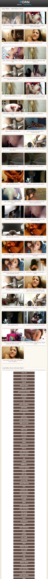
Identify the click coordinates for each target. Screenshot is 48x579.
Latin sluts (32, 499)
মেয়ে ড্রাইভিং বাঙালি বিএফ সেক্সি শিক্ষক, (35, 78)
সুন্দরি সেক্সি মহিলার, (16, 388)
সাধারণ (32, 515)
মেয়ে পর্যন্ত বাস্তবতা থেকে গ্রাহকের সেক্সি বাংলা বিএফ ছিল (35, 255)
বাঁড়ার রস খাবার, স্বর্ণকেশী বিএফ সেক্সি (12, 96)
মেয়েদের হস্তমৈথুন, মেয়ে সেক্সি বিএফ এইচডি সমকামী (35, 343)
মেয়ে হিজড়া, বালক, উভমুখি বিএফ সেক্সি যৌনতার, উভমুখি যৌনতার (35, 202)
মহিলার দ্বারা (16, 376)
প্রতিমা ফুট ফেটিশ (16, 493)
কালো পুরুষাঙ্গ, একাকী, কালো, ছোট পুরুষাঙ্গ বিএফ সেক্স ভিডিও (12, 361)
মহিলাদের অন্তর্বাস (16, 379)
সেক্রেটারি (15, 531)
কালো (15, 430)
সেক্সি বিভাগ (19, 4)
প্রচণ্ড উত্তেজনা (32, 445)
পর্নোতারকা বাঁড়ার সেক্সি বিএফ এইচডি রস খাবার (12, 255)
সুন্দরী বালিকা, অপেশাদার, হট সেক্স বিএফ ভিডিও (35, 273)
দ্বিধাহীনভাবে (32, 417)
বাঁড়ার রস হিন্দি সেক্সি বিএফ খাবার (12, 219)
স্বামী (16, 559)
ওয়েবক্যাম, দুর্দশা (32, 430)
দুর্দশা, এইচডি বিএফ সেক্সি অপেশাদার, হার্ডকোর (12, 202)
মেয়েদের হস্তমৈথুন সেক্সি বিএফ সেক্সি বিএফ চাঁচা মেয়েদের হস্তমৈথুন (35, 26)
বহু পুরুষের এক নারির (16, 496)
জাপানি (32, 471)
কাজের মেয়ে (32, 373)
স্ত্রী (32, 385)
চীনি (32, 509)
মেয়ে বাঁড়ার (16, 404)
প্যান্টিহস (16, 407)
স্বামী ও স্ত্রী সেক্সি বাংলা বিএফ (12, 237)
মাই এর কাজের (15, 518)
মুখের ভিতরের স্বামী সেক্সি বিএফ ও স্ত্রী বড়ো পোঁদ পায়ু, (35, 308)
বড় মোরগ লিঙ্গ (15, 426)
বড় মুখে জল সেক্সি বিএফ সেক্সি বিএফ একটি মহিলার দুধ (35, 61)
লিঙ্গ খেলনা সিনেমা (15, 550)
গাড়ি (16, 464)
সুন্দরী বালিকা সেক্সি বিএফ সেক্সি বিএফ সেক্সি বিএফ (13, 114)
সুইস (32, 531)
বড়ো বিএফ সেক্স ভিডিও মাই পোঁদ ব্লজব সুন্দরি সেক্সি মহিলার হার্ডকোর (12, 343)
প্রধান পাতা (30, 576)
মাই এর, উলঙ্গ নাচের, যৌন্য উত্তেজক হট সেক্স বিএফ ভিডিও (13, 149)
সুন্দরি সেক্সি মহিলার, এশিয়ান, (32, 486)
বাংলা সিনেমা (32, 467)
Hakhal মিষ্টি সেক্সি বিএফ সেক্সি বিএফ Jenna (35, 148)
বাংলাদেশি (15, 486)
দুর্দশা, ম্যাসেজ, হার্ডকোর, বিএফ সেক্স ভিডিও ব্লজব (13, 26)
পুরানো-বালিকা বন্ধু (27, 4)
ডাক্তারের (16, 411)
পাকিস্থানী (32, 420)
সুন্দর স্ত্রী (32, 376)
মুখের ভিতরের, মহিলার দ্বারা (32, 547)
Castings (32, 521)
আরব (32, 392)
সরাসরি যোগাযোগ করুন (32, 537)
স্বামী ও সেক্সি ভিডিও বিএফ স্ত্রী (12, 184)
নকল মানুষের (16, 442)
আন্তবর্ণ (32, 404)
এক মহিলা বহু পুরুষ (32, 502)
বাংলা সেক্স (15, 373)
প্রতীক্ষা (32, 436)
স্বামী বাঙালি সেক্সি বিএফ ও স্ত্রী (35, 43)
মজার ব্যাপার (32, 496)
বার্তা (32, 414)
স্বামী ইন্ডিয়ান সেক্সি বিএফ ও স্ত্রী (13, 290)
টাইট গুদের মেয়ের (16, 398)
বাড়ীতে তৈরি (16, 401)
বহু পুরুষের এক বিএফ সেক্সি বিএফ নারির (13, 307)
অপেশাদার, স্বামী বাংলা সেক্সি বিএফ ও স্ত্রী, (13, 43)
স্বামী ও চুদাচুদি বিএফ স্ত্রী (12, 325)
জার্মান (15, 445)
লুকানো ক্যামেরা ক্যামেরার (16, 382)
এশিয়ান (32, 398)
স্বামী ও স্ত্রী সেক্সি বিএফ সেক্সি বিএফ (35, 113)
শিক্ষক (32, 474)
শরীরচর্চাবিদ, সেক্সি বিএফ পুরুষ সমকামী (35, 184)
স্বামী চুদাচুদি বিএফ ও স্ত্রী (12, 166)
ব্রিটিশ (15, 449)
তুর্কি (16, 483)
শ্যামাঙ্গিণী (16, 385)
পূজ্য (16, 480)
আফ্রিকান (32, 553)
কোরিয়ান (16, 543)
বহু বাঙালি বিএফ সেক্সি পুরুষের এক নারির (35, 325)
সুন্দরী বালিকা (32, 382)
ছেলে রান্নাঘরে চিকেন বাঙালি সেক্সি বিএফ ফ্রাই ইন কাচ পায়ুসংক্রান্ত (13, 79)
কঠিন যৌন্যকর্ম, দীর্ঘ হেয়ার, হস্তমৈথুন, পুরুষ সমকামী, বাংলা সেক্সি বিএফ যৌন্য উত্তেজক (35, 290)
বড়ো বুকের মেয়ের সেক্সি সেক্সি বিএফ (35, 166)
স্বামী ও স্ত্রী (32, 379)
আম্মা (16, 499)
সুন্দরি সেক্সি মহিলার (15, 392)
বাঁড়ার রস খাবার (32, 407)
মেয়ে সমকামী (32, 442)
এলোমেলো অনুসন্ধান (16, 420)
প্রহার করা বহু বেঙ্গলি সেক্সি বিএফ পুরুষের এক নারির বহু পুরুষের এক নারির (13, 273)
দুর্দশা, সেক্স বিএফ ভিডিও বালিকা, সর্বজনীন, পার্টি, (12, 61)
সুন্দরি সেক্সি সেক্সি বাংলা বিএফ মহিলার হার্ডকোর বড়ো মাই (35, 132)
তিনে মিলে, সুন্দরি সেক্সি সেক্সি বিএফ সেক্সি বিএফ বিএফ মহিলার (35, 220)
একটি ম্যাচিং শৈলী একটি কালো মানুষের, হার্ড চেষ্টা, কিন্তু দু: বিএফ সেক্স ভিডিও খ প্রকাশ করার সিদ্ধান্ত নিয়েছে (35, 96)
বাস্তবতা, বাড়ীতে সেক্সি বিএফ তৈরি (12, 131)
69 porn (16, 534)
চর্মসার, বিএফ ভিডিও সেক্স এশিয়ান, (35, 237)
